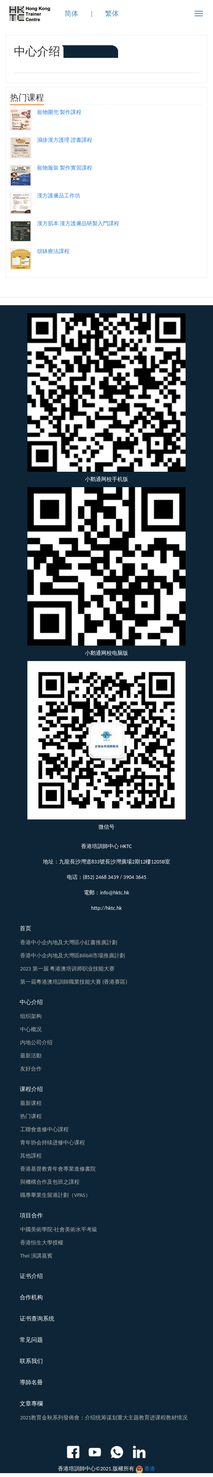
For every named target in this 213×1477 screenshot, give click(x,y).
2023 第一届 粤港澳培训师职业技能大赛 (67, 968)
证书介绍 (31, 1276)
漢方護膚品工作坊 (58, 195)
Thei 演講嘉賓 (36, 1256)
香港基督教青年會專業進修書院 (58, 1169)
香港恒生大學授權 (41, 1242)
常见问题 (31, 1339)
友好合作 (31, 1069)
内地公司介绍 (36, 1042)
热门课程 (31, 1116)
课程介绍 (31, 1089)
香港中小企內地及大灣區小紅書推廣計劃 (68, 942)
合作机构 (31, 1297)
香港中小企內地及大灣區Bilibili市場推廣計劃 (72, 955)
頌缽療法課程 (53, 251)
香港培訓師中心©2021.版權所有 (96, 1468)
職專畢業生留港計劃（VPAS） (55, 1195)
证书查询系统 (37, 1318)
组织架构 (31, 1016)
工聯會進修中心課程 (44, 1129)
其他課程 (31, 1155)
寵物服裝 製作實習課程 (64, 168)
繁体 (112, 13)
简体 (71, 13)
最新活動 (31, 1055)
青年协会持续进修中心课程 (52, 1142)
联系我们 (31, 1361)
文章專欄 (31, 1403)
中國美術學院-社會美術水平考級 (58, 1229)
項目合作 (31, 1215)
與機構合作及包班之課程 (49, 1182)
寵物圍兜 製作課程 (59, 112)
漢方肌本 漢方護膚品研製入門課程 (78, 223)
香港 (149, 1468)
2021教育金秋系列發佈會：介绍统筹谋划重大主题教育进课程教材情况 (104, 1417)
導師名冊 (31, 1382)
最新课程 (31, 1103)
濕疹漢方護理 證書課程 (64, 140)
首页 (25, 928)
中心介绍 (31, 1002)
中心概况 (31, 1029)
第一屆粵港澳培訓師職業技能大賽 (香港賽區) (73, 982)
